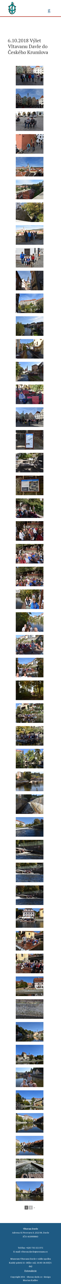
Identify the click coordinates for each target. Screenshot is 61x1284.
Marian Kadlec (30, 1280)
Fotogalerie (30, 1271)
